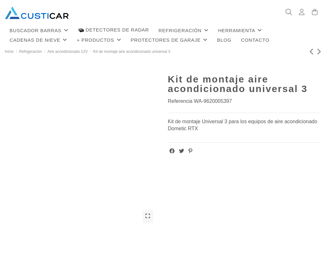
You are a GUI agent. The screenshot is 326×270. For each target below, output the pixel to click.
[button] (39, 30)
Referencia (180, 101)
